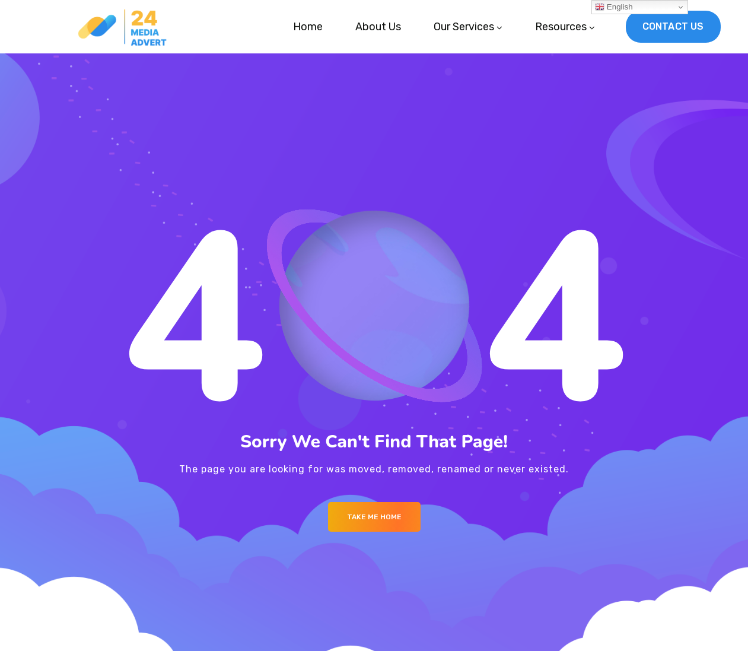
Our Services (464, 26)
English (613, 7)
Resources (561, 26)
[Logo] (125, 26)
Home (308, 26)
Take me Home (374, 517)
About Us (378, 26)
